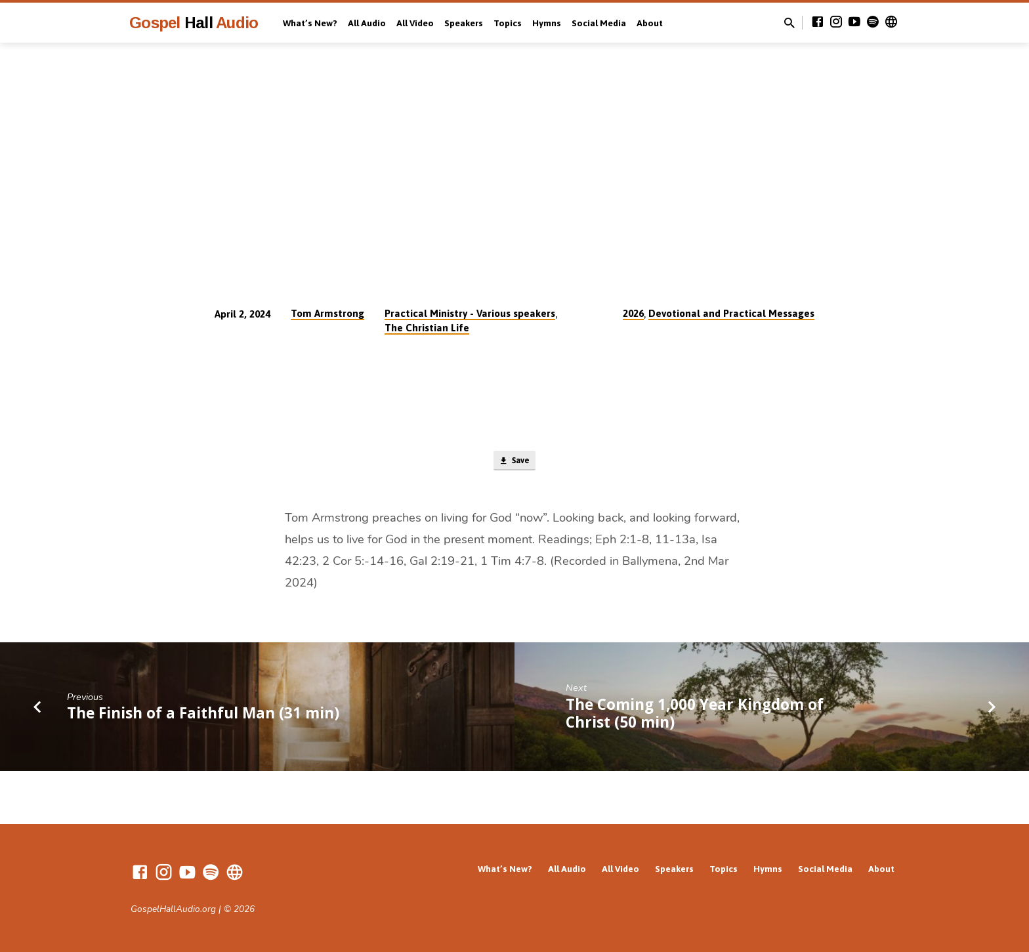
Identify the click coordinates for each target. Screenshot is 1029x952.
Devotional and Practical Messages (731, 313)
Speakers (463, 23)
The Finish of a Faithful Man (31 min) (203, 717)
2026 (633, 313)
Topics (508, 23)
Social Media (599, 23)
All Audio (367, 23)
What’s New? (310, 23)
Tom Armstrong (327, 313)
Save (514, 462)
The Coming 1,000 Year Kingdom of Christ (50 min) (695, 716)
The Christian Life (427, 327)
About (650, 23)
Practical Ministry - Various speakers (470, 313)
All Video (415, 23)
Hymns (546, 23)
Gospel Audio (193, 22)
